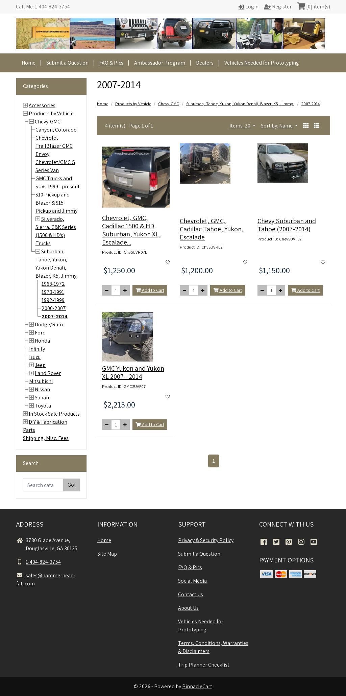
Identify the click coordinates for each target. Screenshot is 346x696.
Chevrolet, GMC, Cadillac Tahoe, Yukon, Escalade (212, 228)
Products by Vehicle (51, 113)
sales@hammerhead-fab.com (45, 579)
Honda (42, 340)
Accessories (42, 105)
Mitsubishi (41, 381)
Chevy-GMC (47, 121)
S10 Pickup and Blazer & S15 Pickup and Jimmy (56, 202)
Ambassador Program (159, 62)
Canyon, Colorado (56, 129)
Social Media (192, 580)
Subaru (43, 397)
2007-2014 (55, 316)
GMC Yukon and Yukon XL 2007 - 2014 (133, 372)
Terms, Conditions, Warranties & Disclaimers (213, 647)
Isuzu (35, 357)
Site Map (107, 553)
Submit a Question (67, 62)
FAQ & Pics (111, 62)
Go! (71, 484)
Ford (40, 332)
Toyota (43, 405)
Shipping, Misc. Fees (46, 438)
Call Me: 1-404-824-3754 (43, 6)
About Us (188, 607)
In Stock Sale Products (54, 413)
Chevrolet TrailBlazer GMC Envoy (54, 146)
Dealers (205, 62)
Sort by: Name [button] (277, 125)
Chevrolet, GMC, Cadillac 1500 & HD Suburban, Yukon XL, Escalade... (131, 230)
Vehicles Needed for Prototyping (261, 62)
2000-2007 (54, 308)
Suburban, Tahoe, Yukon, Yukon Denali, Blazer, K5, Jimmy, (240, 104)
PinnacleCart (197, 686)
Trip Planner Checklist (203, 664)
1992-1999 (53, 300)
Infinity (37, 348)
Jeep (40, 365)
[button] (305, 126)
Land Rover (48, 373)
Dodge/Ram (49, 324)
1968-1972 (53, 283)
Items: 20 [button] (240, 125)
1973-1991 (53, 292)
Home (28, 62)
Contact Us (190, 594)
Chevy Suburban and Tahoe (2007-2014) (286, 224)
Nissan (42, 389)
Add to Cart (149, 290)
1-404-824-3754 (38, 561)
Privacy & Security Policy (205, 540)
